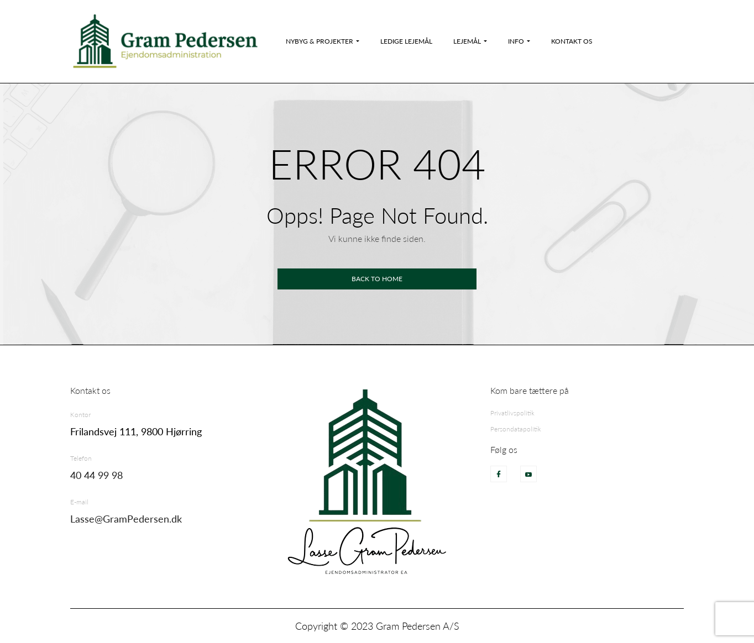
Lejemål (467, 41)
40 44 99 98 (96, 475)
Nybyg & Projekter (319, 41)
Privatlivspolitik (512, 413)
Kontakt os (572, 41)
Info (516, 41)
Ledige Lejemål (406, 41)
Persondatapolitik (515, 429)
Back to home (377, 279)
